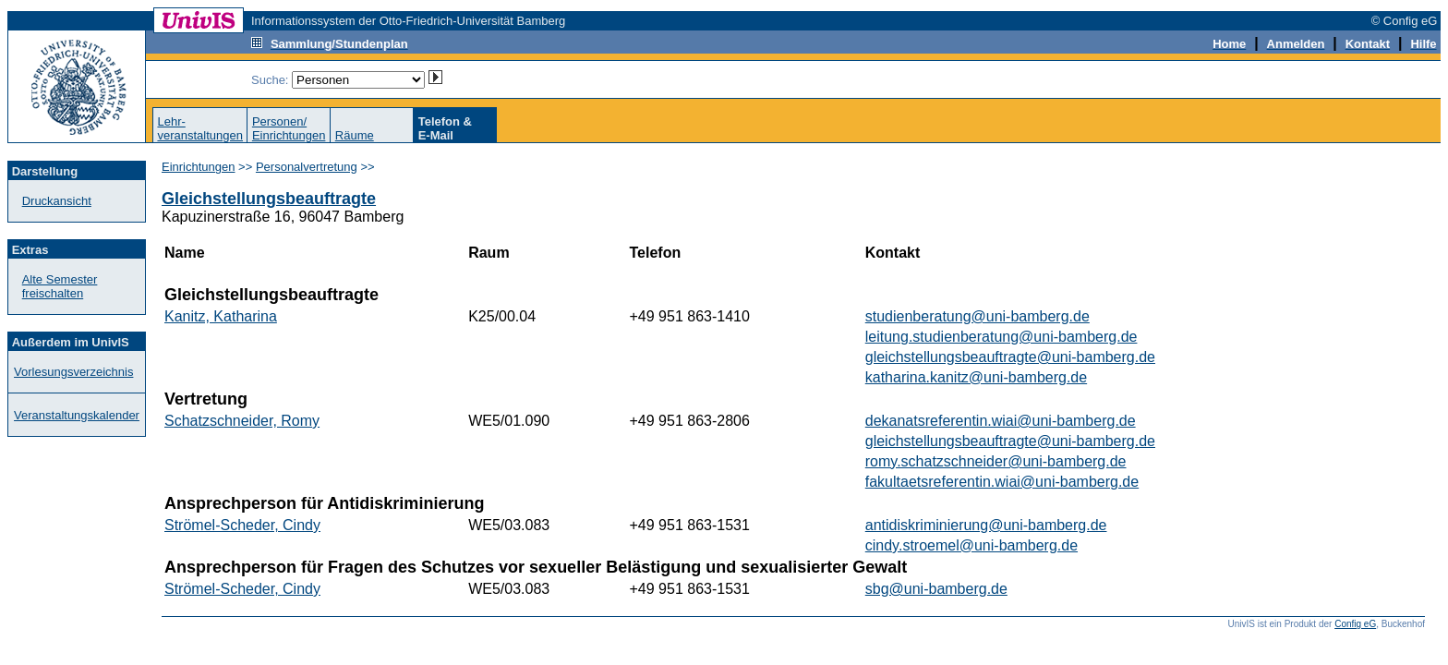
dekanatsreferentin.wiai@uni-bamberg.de (1000, 421)
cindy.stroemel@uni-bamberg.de (971, 545)
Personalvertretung (306, 167)
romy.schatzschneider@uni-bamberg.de (996, 461)
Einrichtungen (198, 167)
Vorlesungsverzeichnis (73, 372)
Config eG (1355, 624)
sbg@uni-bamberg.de (936, 589)
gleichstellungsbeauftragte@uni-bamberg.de (1010, 357)
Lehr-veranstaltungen (200, 128)
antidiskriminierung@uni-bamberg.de (986, 525)
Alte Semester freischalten (60, 286)
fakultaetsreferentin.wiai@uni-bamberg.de (1002, 482)
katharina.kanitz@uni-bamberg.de (976, 377)
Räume (354, 135)
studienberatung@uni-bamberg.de (977, 316)
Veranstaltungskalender (76, 415)
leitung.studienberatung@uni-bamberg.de (1001, 337)
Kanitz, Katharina (220, 316)
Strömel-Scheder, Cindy (242, 525)
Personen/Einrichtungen (289, 128)
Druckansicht (56, 201)
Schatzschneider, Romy (242, 421)
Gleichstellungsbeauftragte (269, 198)
